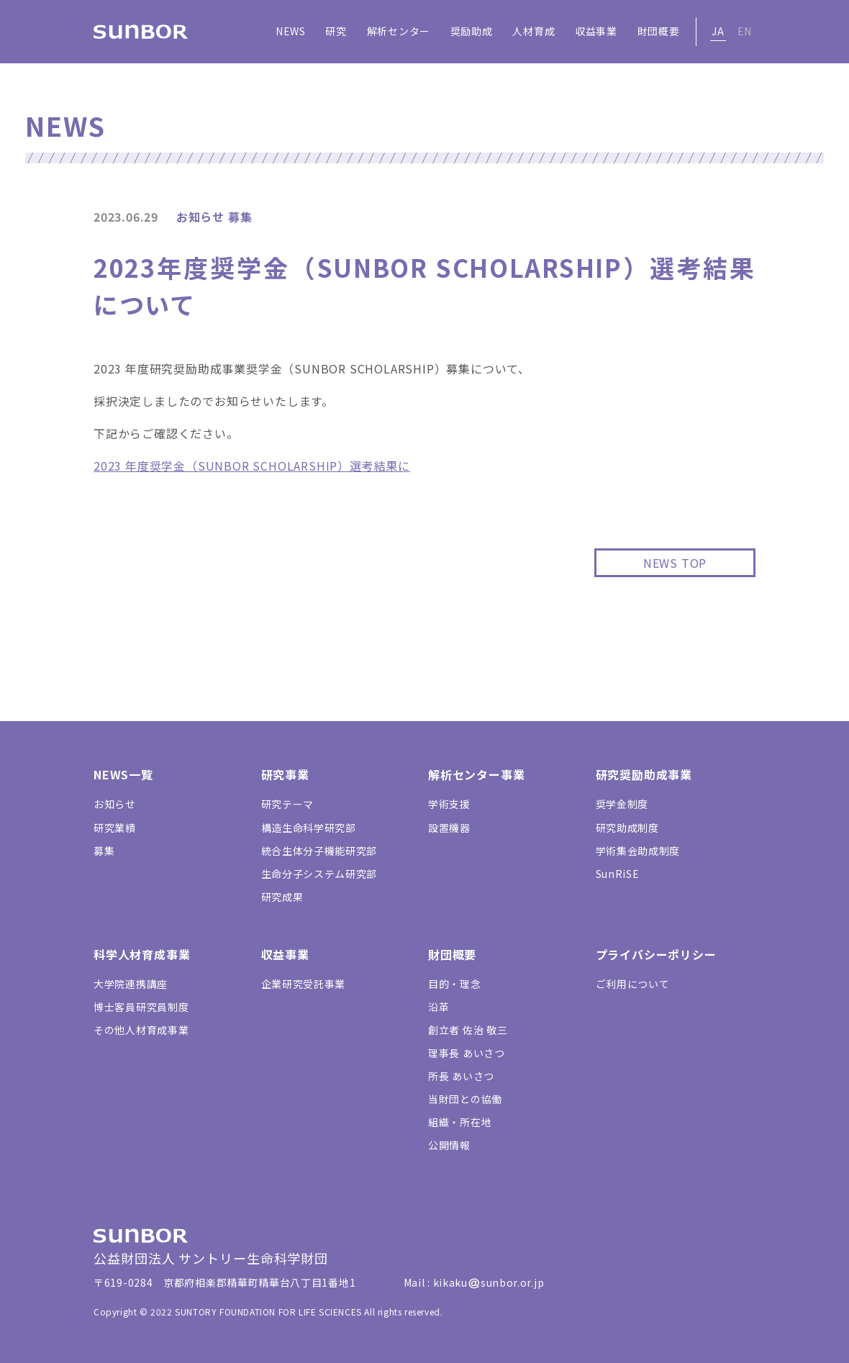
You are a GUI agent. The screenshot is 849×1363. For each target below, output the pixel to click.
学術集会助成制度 (638, 850)
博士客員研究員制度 (141, 1007)
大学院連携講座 (131, 984)
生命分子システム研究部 (319, 873)
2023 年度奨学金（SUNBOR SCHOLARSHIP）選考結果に (252, 465)
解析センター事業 (476, 774)
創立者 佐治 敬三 (467, 1030)
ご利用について (633, 984)
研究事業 (285, 774)
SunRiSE (618, 873)
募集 (104, 850)
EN (744, 31)
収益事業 (285, 954)
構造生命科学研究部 (308, 827)
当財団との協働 (465, 1099)
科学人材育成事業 (142, 954)
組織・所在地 (459, 1122)
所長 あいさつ (461, 1076)
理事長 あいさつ (466, 1053)
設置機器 (449, 827)
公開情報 (449, 1145)
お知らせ (115, 804)
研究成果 (282, 896)
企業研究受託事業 (303, 984)
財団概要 (452, 954)
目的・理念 (454, 984)
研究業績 (115, 827)
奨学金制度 (622, 804)
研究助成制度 (627, 827)
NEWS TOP (675, 562)
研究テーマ (287, 804)
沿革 (438, 1007)
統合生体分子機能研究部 (319, 850)
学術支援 (449, 804)
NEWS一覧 (123, 774)
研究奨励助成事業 (644, 774)
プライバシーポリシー (656, 954)
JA (718, 31)
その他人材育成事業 (141, 1030)
